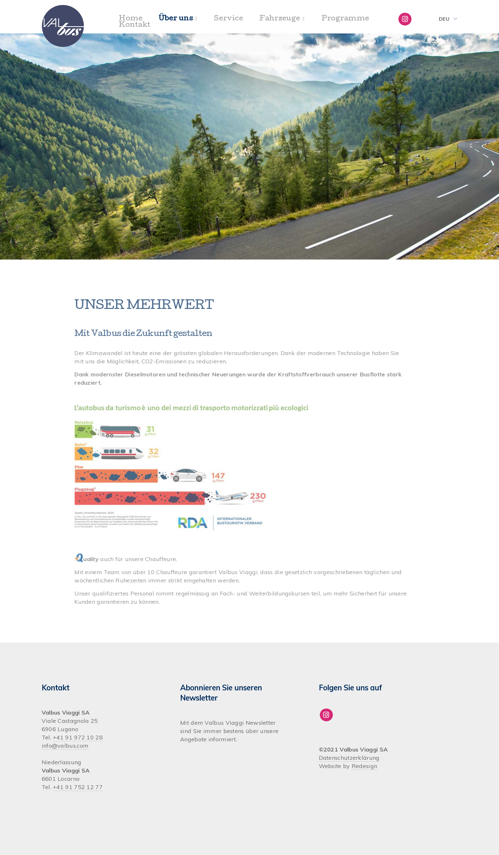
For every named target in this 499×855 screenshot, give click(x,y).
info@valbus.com (65, 745)
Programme (345, 19)
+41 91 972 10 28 (78, 737)
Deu (444, 19)
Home (131, 19)
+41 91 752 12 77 (78, 787)
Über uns (175, 19)
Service (228, 19)
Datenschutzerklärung (349, 757)
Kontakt (135, 25)
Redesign (364, 766)
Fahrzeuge (279, 19)
